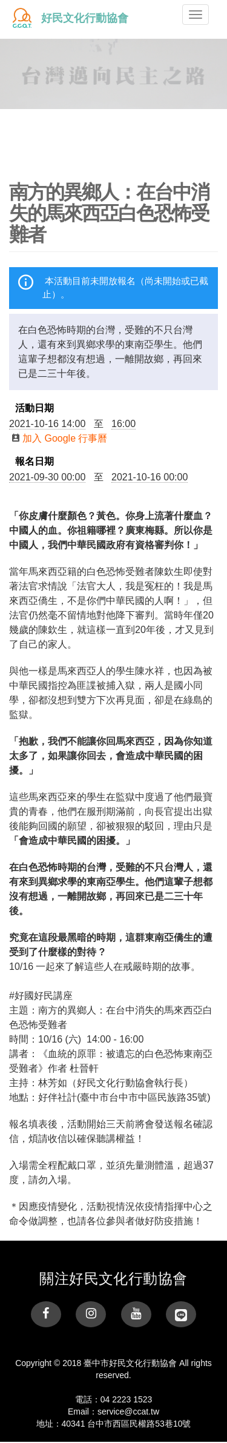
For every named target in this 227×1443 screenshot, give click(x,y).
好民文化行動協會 (84, 18)
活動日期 (34, 408)
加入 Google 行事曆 (59, 438)
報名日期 (34, 461)
